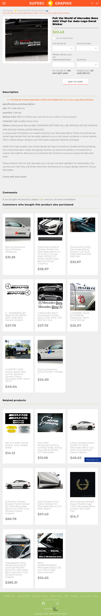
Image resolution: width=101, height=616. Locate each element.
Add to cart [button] (75, 82)
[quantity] (88, 64)
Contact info (9, 596)
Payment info (23, 596)
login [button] (41, 199)
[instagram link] (57, 603)
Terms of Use (56, 596)
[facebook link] (43, 603)
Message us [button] (92, 459)
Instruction (86, 596)
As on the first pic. (63, 38)
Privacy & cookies (40, 596)
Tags (95, 596)
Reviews (74, 596)
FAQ (67, 596)
